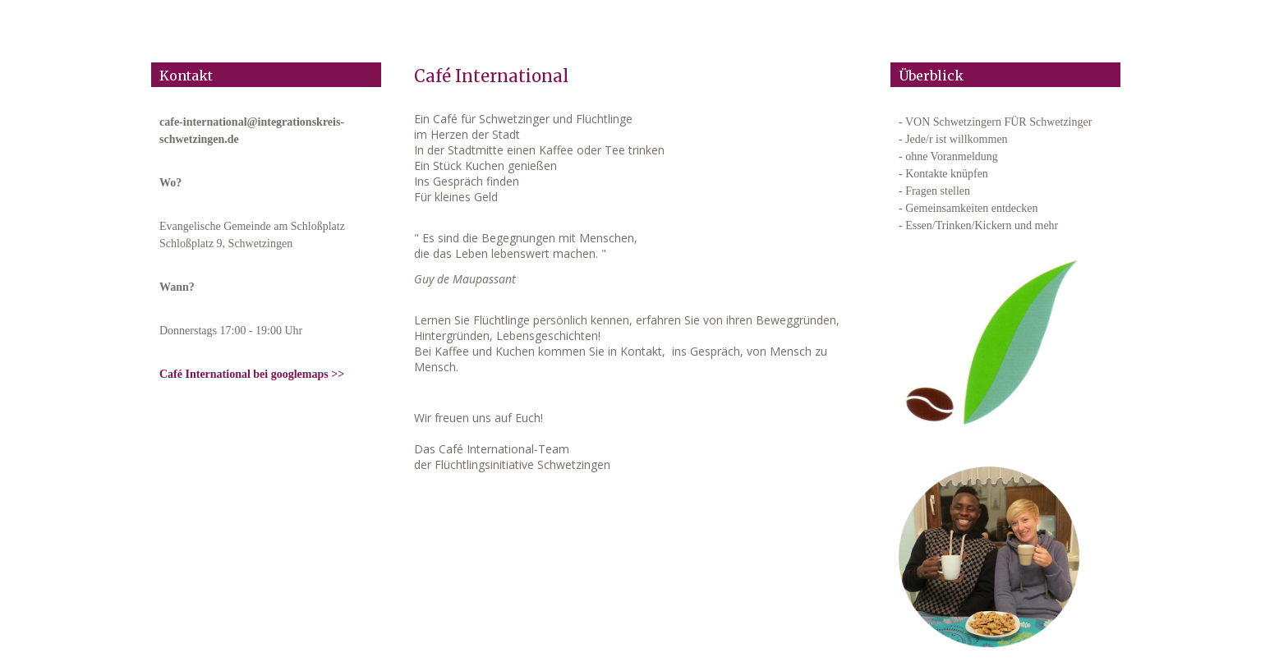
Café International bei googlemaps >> (251, 374)
